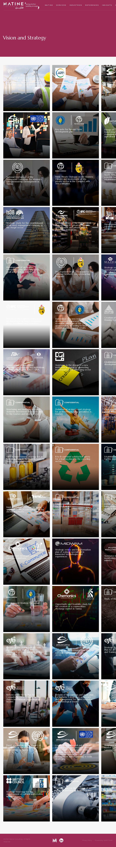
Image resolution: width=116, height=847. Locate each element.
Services (61, 5)
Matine (49, 5)
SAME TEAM (108, 840)
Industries (75, 5)
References (92, 5)
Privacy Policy (87, 840)
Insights (107, 5)
